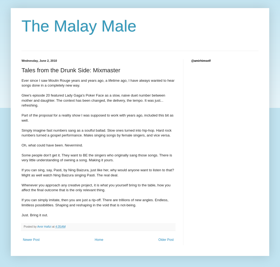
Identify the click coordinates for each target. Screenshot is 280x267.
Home (99, 240)
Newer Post (31, 240)
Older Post (166, 240)
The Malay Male (79, 26)
